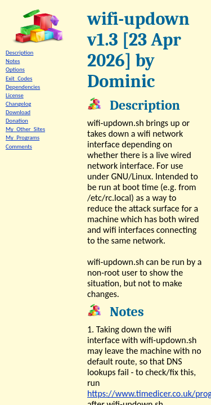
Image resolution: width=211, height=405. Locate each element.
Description (19, 52)
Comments (19, 146)
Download (18, 112)
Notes (13, 61)
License (15, 95)
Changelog (18, 103)
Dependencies (23, 87)
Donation (17, 120)
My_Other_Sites (25, 129)
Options (15, 69)
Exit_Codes (19, 78)
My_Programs (22, 137)
